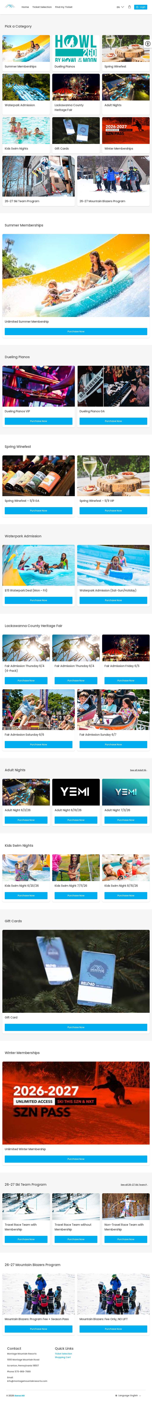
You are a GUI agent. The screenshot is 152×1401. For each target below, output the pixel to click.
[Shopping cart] (129, 7)
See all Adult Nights (140, 770)
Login (140, 7)
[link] (26, 53)
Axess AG (19, 1395)
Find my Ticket (63, 7)
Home (25, 7)
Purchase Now (76, 331)
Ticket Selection (42, 7)
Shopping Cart (63, 1357)
